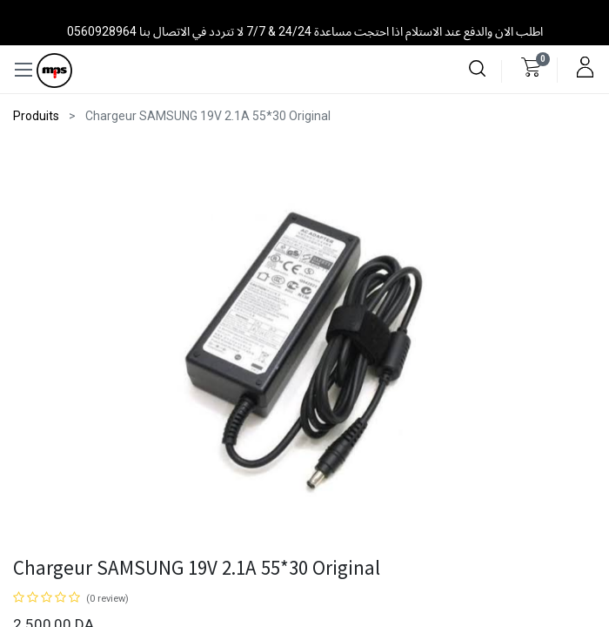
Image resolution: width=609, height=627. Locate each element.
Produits (36, 116)
